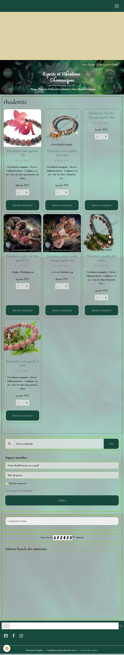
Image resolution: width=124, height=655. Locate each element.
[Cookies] (6, 648)
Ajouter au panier (22, 205)
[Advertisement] (62, 35)
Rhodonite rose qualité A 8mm (22, 363)
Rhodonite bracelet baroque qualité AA (101, 115)
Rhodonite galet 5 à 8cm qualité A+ (22, 258)
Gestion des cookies (89, 650)
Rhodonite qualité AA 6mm (101, 258)
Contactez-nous (17, 521)
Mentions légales (34, 650)
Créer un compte (11, 490)
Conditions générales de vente (61, 650)
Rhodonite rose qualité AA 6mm (62, 153)
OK (111, 443)
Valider (62, 500)
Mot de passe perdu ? (26, 490)
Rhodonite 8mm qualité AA (22, 153)
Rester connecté (18, 483)
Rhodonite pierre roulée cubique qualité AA (62, 258)
